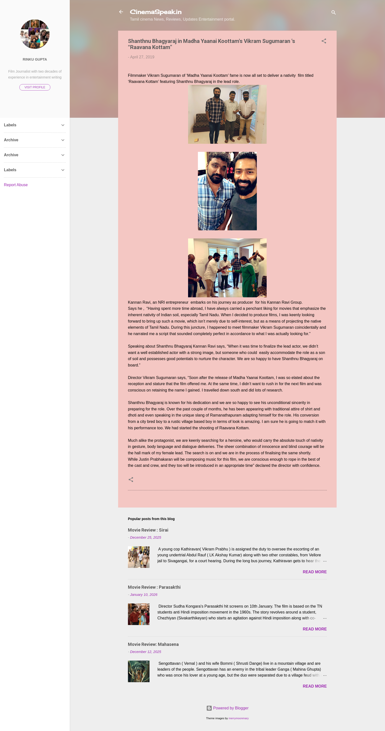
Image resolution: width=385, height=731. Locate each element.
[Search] (334, 13)
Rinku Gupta (35, 59)
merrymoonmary (238, 718)
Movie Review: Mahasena (153, 644)
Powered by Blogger (227, 708)
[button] (324, 42)
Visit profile (35, 87)
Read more (315, 572)
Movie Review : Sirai (148, 530)
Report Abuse (16, 185)
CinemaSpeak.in (155, 11)
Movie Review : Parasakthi (154, 587)
